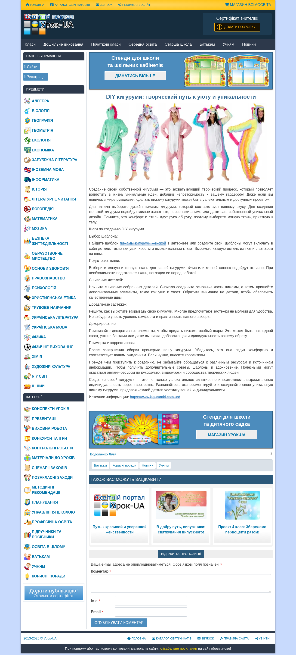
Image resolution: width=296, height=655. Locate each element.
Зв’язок (104, 4)
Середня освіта (143, 44)
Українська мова (49, 327)
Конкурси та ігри (49, 438)
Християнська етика (54, 298)
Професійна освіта (52, 522)
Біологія (41, 111)
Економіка (43, 150)
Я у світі (40, 376)
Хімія (37, 357)
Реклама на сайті (134, 4)
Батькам (207, 44)
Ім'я (95, 600)
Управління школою (53, 512)
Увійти (262, 638)
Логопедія (43, 209)
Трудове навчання (51, 308)
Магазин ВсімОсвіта (248, 5)
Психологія (44, 288)
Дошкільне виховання (63, 44)
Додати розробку (240, 27)
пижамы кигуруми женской (143, 243)
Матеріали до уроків (53, 458)
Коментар (101, 571)
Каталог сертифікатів (70, 4)
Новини (249, 44)
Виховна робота (49, 428)
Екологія (41, 140)
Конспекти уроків (50, 409)
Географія (42, 120)
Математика (45, 219)
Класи (30, 44)
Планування (45, 502)
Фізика (39, 337)
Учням (228, 44)
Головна (35, 4)
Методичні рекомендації (46, 489)
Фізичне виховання (53, 347)
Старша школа (178, 44)
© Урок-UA (40, 638)
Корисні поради (124, 465)
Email (97, 612)
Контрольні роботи (52, 448)
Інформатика (45, 180)
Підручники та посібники (47, 534)
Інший (38, 386)
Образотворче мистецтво (47, 255)
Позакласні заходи (52, 477)
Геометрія (42, 130)
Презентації (44, 419)
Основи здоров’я (50, 268)
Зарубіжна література (54, 160)
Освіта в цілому (48, 547)
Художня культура (51, 367)
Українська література (55, 318)
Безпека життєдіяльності (50, 240)
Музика (39, 229)
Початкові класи (106, 44)
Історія (39, 189)
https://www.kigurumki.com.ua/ (155, 397)
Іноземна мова (48, 170)
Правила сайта (234, 638)
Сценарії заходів (49, 468)
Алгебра (40, 101)
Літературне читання (54, 199)
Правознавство (48, 278)
